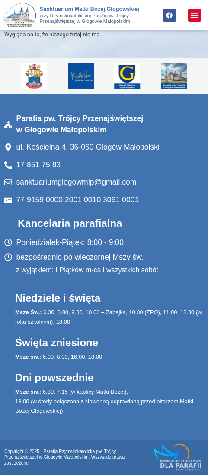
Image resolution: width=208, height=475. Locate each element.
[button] (194, 15)
